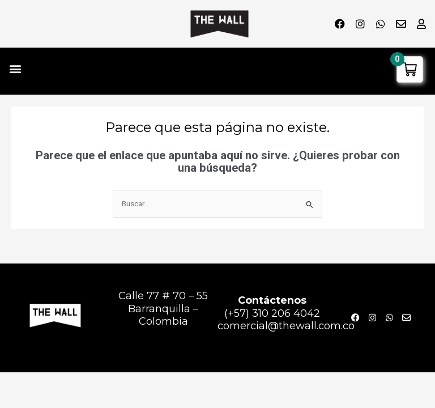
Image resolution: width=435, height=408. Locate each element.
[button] (15, 68)
